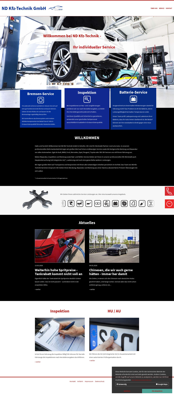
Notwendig (122, 384)
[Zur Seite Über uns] (154, 8)
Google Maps (161, 384)
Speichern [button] (127, 391)
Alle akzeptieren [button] (157, 391)
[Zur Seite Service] (161, 8)
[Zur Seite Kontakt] (169, 8)
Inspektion (59, 311)
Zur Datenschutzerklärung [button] (141, 380)
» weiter (38, 289)
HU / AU (114, 311)
